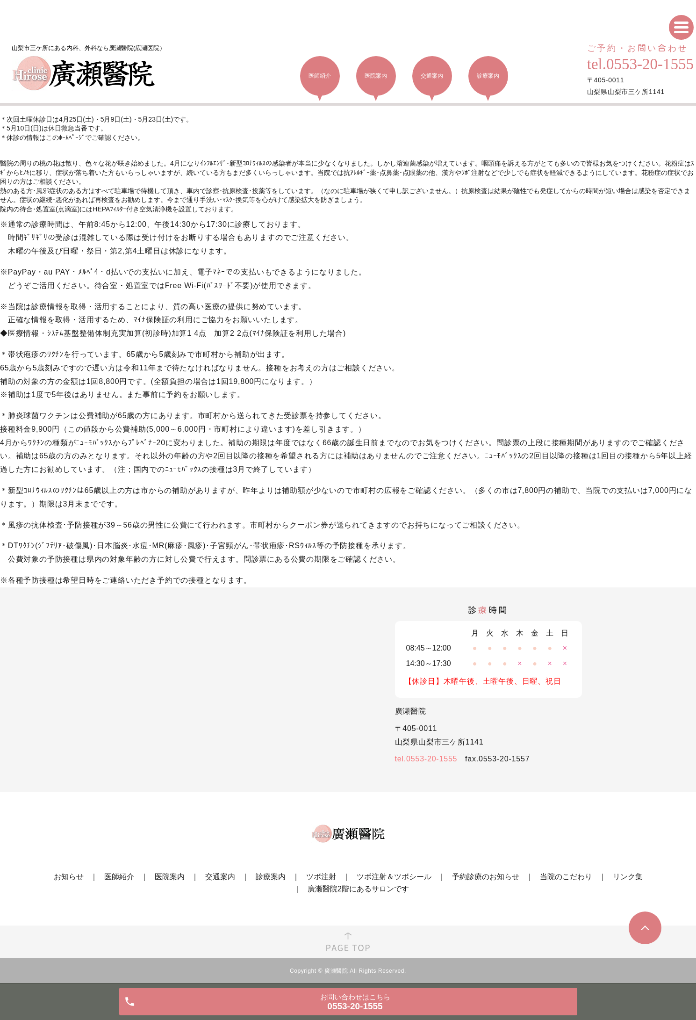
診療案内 (271, 877)
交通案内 (220, 877)
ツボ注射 (321, 877)
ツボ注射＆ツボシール (394, 877)
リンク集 (628, 877)
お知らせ (69, 877)
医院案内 (170, 877)
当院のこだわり (566, 877)
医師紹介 (119, 877)
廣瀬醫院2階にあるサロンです (358, 889)
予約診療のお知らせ (485, 877)
